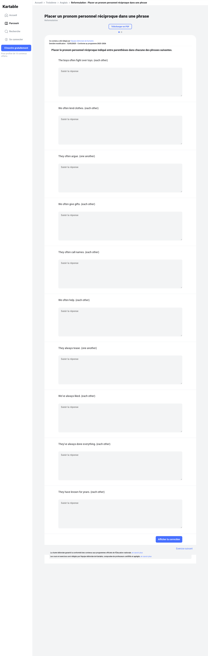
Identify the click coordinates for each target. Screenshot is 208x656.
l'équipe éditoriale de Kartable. (82, 41)
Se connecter (14, 39)
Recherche (12, 31)
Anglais (64, 2)
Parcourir (12, 23)
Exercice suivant (184, 548)
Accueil (11, 15)
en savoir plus (137, 553)
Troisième (51, 2)
